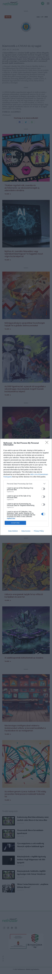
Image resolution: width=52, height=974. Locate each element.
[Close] (47, 443)
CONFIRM (15, 523)
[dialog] (26, 487)
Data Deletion (13, 531)
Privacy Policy (39, 531)
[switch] (43, 489)
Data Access (25, 531)
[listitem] (26, 483)
